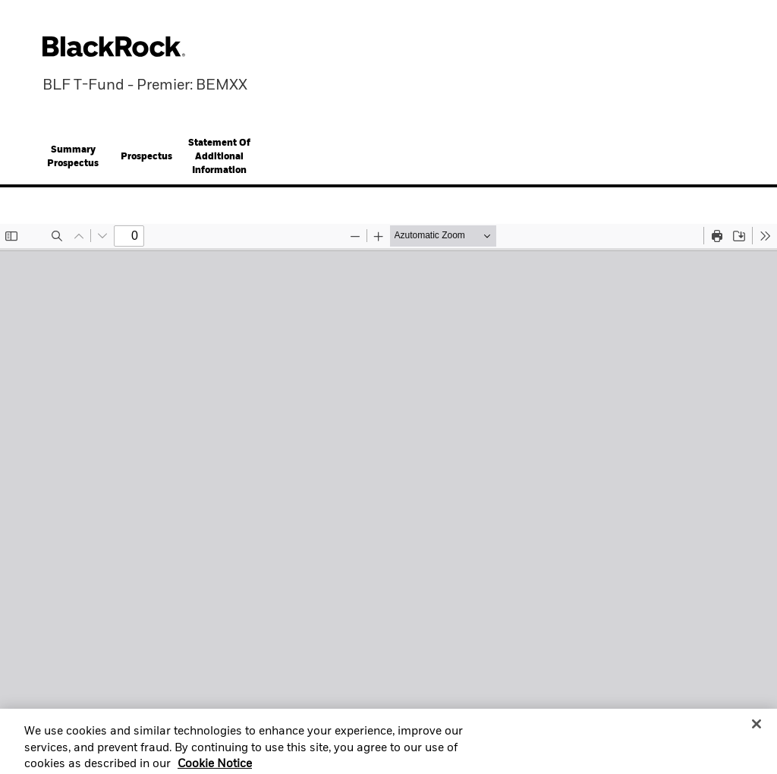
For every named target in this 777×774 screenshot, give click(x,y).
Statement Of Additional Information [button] (219, 157)
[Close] (756, 728)
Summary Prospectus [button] (73, 157)
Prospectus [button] (146, 157)
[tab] (72, 157)
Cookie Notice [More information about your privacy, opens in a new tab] (215, 768)
